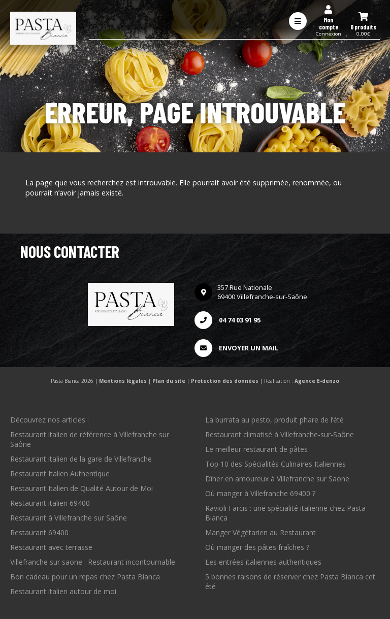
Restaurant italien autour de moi (63, 591)
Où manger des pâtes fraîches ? (257, 547)
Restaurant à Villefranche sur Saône (68, 518)
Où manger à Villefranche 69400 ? (260, 493)
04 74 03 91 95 (227, 320)
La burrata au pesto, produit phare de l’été (274, 420)
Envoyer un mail (236, 348)
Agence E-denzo (317, 380)
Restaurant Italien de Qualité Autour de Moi (81, 488)
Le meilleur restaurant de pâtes (256, 449)
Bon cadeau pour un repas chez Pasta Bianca (85, 576)
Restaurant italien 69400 (50, 503)
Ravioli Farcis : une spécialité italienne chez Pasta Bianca (285, 513)
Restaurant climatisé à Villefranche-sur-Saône (279, 434)
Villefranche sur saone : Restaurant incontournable (92, 562)
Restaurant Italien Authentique (60, 473)
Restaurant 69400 (39, 532)
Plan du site (168, 380)
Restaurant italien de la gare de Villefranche (81, 459)
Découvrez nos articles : (49, 420)
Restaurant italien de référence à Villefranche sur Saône (89, 439)
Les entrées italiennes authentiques (263, 562)
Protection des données (224, 380)
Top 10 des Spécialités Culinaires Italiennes (275, 464)
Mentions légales (123, 380)
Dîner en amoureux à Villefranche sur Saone (277, 478)
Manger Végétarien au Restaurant (260, 532)
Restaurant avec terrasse (51, 547)
